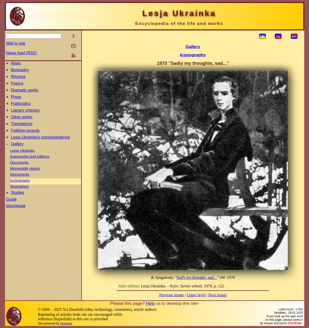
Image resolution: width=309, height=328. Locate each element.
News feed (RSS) (21, 53)
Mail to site (15, 43)
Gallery (17, 154)
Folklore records (25, 139)
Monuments (19, 184)
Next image (217, 295)
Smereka (66, 323)
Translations (22, 131)
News (16, 64)
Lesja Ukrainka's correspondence (40, 146)
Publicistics (21, 109)
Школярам (15, 216)
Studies (17, 203)
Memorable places (25, 178)
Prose (16, 101)
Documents (19, 172)
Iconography (20, 190)
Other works (21, 124)
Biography (20, 71)
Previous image (171, 295)
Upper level (196, 295)
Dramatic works (24, 94)
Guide (11, 210)
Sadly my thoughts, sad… (197, 277)
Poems (17, 86)
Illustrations (19, 196)
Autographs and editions (30, 166)
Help (150, 303)
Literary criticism (25, 116)
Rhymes (18, 79)
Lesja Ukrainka (22, 160)
